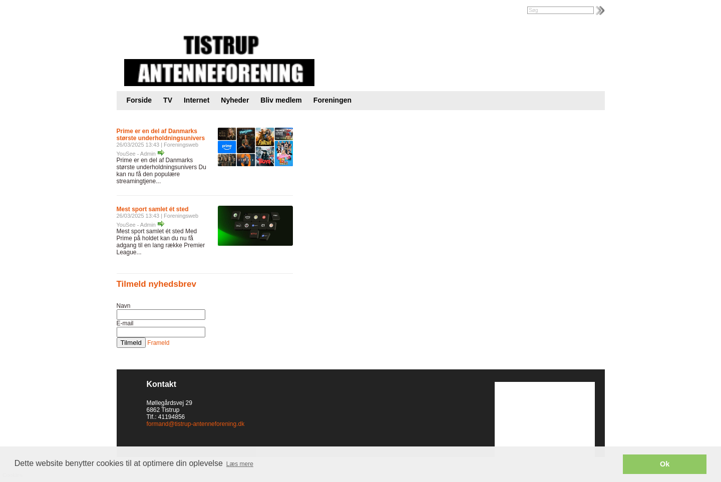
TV (167, 100)
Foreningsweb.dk (180, 11)
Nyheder (235, 100)
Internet (196, 100)
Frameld (158, 342)
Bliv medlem (280, 100)
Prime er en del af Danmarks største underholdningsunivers (161, 135)
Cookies (29, 424)
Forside (139, 100)
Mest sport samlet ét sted (153, 209)
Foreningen (332, 100)
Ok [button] (664, 464)
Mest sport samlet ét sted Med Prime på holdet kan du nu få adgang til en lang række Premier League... (161, 242)
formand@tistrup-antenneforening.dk (196, 423)
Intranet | (138, 11)
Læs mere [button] (239, 463)
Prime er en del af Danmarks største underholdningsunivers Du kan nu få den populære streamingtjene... (161, 171)
